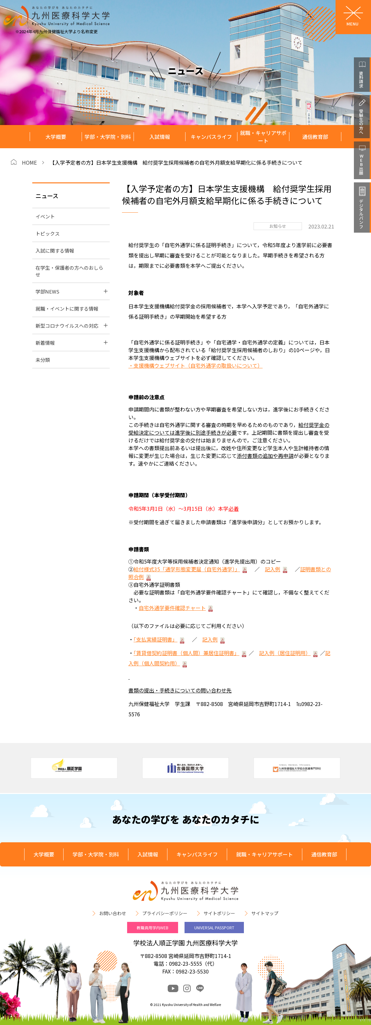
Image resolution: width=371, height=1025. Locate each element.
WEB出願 (361, 164)
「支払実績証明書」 (155, 639)
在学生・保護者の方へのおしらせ (69, 271)
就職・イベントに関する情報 (66, 308)
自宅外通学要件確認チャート (172, 608)
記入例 (272, 569)
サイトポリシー (219, 913)
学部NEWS (47, 291)
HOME (29, 162)
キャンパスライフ (211, 136)
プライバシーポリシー (164, 913)
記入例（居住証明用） (285, 653)
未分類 (42, 359)
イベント (45, 216)
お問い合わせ (112, 913)
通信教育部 (315, 136)
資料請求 (361, 79)
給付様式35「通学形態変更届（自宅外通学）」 (187, 569)
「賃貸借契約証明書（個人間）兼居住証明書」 (186, 653)
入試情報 (159, 136)
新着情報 (45, 342)
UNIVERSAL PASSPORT (214, 927)
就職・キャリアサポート (263, 136)
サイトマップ (264, 913)
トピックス (47, 233)
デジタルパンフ (361, 213)
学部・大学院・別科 (108, 136)
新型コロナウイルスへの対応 (66, 325)
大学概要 (55, 136)
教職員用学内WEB (152, 927)
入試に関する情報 (54, 250)
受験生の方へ (361, 121)
